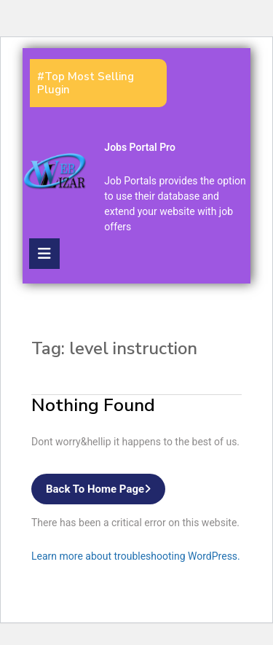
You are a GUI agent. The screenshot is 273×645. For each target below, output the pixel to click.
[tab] (44, 253)
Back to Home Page (105, 492)
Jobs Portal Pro (139, 147)
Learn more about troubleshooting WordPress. (135, 556)
